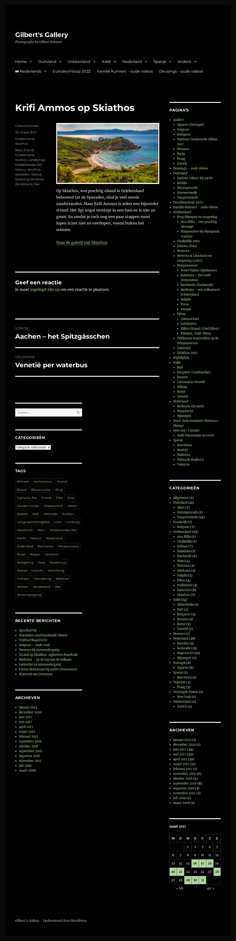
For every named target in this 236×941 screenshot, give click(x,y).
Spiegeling (25, 562)
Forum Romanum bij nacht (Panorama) (48, 669)
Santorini (52, 554)
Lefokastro (189, 324)
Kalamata (184, 551)
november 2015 (30, 761)
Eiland (28, 150)
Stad (41, 562)
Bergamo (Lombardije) (194, 372)
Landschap (36, 160)
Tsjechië (179, 682)
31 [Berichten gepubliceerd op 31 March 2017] (202, 880)
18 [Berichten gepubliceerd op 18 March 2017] (209, 863)
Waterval (62, 578)
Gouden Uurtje (28, 506)
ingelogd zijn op (45, 289)
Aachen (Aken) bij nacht (195, 178)
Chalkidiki (184, 541)
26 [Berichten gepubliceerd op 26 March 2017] (217, 872)
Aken (181, 507)
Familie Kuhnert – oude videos (125, 71)
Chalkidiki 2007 (188, 241)
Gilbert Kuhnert (27, 126)
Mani (41, 530)
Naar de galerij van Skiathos (81, 242)
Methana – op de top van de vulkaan (45, 660)
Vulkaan (23, 578)
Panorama (45, 546)
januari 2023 (28, 707)
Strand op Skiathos (29, 179)
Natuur (20, 169)
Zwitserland (182, 702)
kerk (35, 514)
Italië (106, 61)
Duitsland (47, 61)
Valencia (183, 464)
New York (184, 697)
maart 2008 (27, 770)
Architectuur (43, 481)
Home (21, 61)
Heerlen (183, 643)
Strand (36, 174)
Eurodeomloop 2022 (71, 71)
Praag (181, 159)
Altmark (23, 481)
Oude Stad (25, 546)
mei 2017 (25, 722)
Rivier (21, 554)
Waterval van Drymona (35, 674)
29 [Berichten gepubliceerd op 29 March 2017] (188, 880)
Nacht (21, 538)
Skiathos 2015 (187, 353)
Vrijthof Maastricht (33, 640)
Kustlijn (21, 160)
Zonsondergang (29, 595)
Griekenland (79, 61)
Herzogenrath (187, 188)
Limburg (73, 522)
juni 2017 (25, 717)
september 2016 (30, 751)
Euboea (182, 546)
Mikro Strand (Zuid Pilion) (200, 329)
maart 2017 (27, 732)
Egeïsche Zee (27, 498)
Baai (18, 150)
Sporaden (22, 174)
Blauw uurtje (41, 489)
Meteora (183, 251)
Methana (183, 571)
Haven (72, 506)
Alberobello (185, 605)
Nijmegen (184, 416)
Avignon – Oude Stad (34, 645)
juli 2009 (25, 766)
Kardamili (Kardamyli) (197, 285)
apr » (210, 888)
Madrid (182, 450)
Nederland (132, 61)
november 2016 (30, 741)
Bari (180, 367)
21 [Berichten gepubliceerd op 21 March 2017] (180, 872)
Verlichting (56, 570)
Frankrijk (180, 522)
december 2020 (30, 712)
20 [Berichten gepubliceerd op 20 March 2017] (173, 872)
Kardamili (184, 556)
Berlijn (182, 183)
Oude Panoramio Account (195, 435)
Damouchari (190, 319)
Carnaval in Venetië (191, 382)
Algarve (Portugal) (190, 125)
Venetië (182, 396)
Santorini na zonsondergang (40, 664)
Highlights (181, 358)
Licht (58, 522)
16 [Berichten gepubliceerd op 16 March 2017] (195, 863)
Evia (71, 498)
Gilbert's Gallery (41, 35)
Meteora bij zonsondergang (39, 650)
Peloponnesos (68, 546)
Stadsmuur (58, 562)
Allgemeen (181, 498)
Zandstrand (23, 184)
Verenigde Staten (185, 692)
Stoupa (186, 309)
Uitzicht (37, 570)
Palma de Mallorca (190, 460)
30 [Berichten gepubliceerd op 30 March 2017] (195, 880)
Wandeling (42, 578)
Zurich (182, 164)
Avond (62, 481)
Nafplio (186, 299)
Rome (181, 392)
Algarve (182, 668)
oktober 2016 (28, 746)
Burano (182, 377)
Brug (59, 489)
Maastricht (25, 530)
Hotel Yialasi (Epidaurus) (199, 270)
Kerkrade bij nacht (190, 406)
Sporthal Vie (28, 630)
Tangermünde (187, 517)
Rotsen (35, 554)
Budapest (184, 134)
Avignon (183, 130)
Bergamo (183, 614)
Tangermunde (187, 197)
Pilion (181, 314)
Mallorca (183, 455)
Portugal (179, 663)
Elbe (59, 498)
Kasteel (22, 514)
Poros (185, 304)
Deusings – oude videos (181, 71)
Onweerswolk (187, 193)
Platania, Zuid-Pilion (196, 333)
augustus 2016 (29, 756)
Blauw (22, 489)
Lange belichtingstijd (33, 522)
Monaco (183, 149)
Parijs (181, 154)
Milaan (182, 387)
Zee (36, 184)
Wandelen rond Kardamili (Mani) (43, 635)
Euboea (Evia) (187, 246)
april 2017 (26, 727)
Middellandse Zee (28, 164)
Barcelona (184, 445)
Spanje (159, 61)
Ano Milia (184, 537)
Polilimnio (184, 585)
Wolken (22, 587)
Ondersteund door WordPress (65, 921)
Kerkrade (50, 514)
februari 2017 (28, 737)
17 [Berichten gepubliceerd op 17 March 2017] (202, 863)
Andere (184, 61)
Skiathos (21, 143)
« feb (179, 888)
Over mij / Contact (186, 430)
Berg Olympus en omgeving (197, 217)
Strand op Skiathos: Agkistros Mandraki (48, 655)
